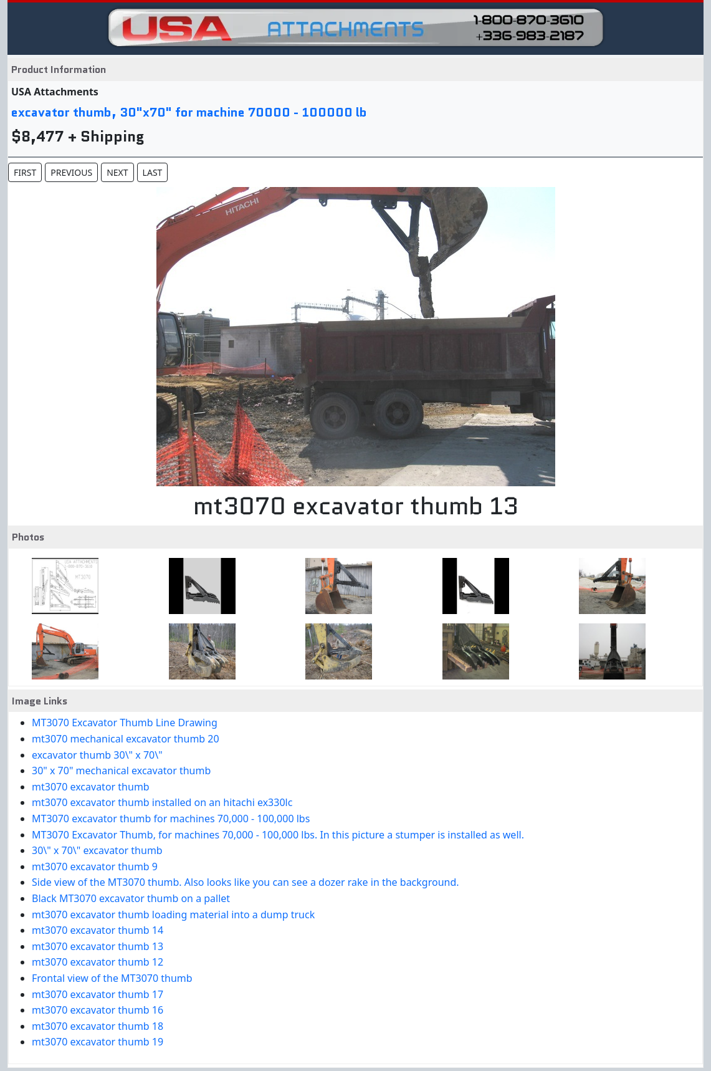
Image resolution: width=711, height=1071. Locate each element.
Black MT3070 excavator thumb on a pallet (131, 898)
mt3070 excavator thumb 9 (95, 866)
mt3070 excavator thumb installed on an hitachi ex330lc (162, 802)
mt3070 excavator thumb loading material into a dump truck (173, 914)
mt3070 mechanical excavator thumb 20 (125, 739)
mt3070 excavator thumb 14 (97, 930)
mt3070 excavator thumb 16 (97, 1010)
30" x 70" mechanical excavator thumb (121, 770)
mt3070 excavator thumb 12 (97, 962)
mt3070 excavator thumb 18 (97, 1026)
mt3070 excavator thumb (91, 787)
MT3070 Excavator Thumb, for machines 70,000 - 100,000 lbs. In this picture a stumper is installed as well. (278, 835)
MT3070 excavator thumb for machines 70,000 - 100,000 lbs (171, 818)
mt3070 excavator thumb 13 (97, 946)
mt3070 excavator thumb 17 (97, 994)
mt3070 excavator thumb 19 (97, 1042)
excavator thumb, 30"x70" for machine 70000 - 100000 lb (189, 112)
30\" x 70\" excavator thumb (97, 850)
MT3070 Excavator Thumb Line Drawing (124, 722)
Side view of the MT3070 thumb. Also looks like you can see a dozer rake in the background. (245, 882)
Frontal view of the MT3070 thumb (112, 978)
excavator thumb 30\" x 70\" (97, 755)
